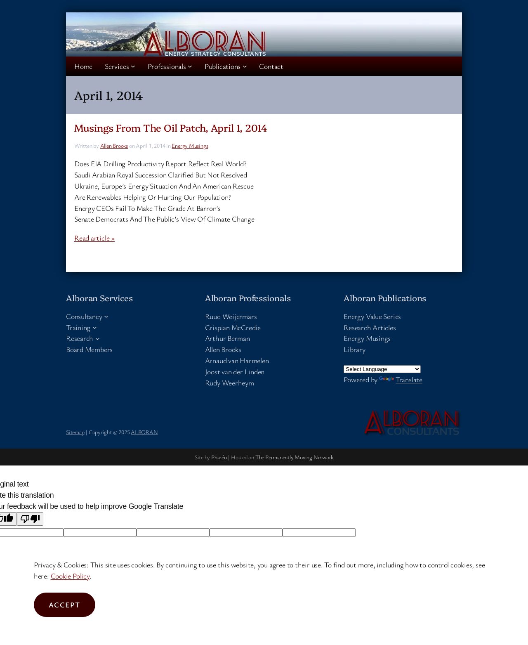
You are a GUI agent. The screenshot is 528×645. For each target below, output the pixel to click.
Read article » (94, 238)
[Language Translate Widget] (382, 369)
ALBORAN (144, 432)
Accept (64, 605)
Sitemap (75, 432)
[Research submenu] (97, 338)
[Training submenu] (94, 327)
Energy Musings (190, 145)
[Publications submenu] (245, 66)
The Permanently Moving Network (294, 457)
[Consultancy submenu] (106, 316)
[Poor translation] (30, 519)
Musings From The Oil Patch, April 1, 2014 (171, 127)
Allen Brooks (114, 145)
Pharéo (219, 457)
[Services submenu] (133, 66)
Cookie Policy (70, 576)
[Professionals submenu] (190, 66)
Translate (400, 379)
